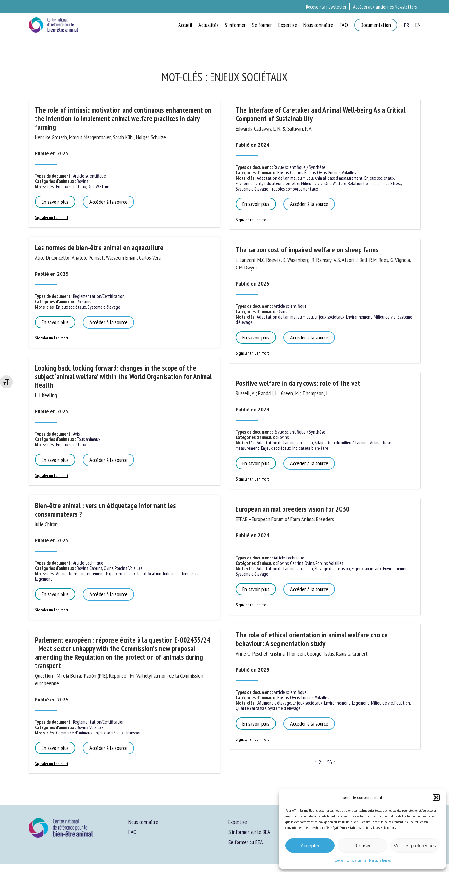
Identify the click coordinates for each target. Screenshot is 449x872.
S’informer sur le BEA (249, 832)
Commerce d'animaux (74, 733)
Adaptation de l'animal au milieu (285, 178)
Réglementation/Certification (99, 296)
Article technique (88, 563)
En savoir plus (55, 201)
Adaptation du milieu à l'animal (341, 443)
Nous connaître (143, 821)
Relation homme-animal (368, 183)
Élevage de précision (332, 568)
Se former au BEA (245, 842)
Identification (149, 574)
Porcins (121, 568)
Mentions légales (380, 860)
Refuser (362, 845)
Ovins (108, 568)
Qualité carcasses (251, 708)
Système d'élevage (104, 307)
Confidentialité (356, 860)
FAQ (132, 832)
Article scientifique (89, 176)
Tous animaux (88, 439)
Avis (76, 434)
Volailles (135, 568)
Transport (133, 733)
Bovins (82, 181)
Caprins (95, 568)
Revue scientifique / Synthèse (299, 167)
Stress (395, 183)
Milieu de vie (312, 183)
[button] (436, 797)
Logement (43, 579)
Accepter (310, 845)
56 (329, 762)
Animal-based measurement (80, 574)
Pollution (402, 703)
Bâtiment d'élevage (274, 703)
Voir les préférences (415, 845)
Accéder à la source (108, 201)
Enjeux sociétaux (71, 187)
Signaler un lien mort (51, 217)
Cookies (339, 860)
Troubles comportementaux (294, 189)
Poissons (84, 302)
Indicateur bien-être (181, 574)
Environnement (249, 183)
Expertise (237, 821)
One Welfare (98, 187)
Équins (310, 173)
